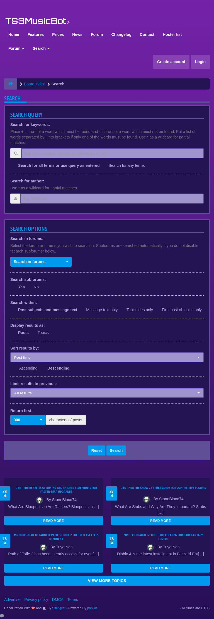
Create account (171, 62)
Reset (96, 450)
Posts (23, 332)
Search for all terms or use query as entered (59, 165)
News (77, 34)
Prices (58, 34)
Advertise (12, 599)
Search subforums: (28, 279)
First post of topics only (182, 310)
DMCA (58, 599)
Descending (58, 368)
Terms (72, 599)
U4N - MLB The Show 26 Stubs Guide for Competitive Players (163, 488)
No (36, 287)
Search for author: (27, 181)
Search (41, 48)
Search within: (23, 302)
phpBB (92, 608)
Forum (97, 34)
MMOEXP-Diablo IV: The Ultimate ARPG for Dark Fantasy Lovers (163, 537)
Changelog (121, 34)
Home (13, 34)
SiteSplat (58, 608)
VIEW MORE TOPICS (107, 580)
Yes (21, 287)
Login (200, 62)
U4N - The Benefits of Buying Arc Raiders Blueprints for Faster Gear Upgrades (56, 490)
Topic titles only (140, 310)
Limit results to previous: (33, 384)
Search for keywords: (30, 124)
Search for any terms (126, 165)
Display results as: (27, 325)
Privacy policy (36, 599)
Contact (147, 34)
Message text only (102, 310)
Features (36, 34)
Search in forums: (26, 238)
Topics (43, 332)
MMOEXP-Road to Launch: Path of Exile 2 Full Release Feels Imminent (56, 537)
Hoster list (172, 34)
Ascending (28, 368)
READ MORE (53, 521)
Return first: (21, 410)
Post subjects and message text (47, 310)
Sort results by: (24, 348)
